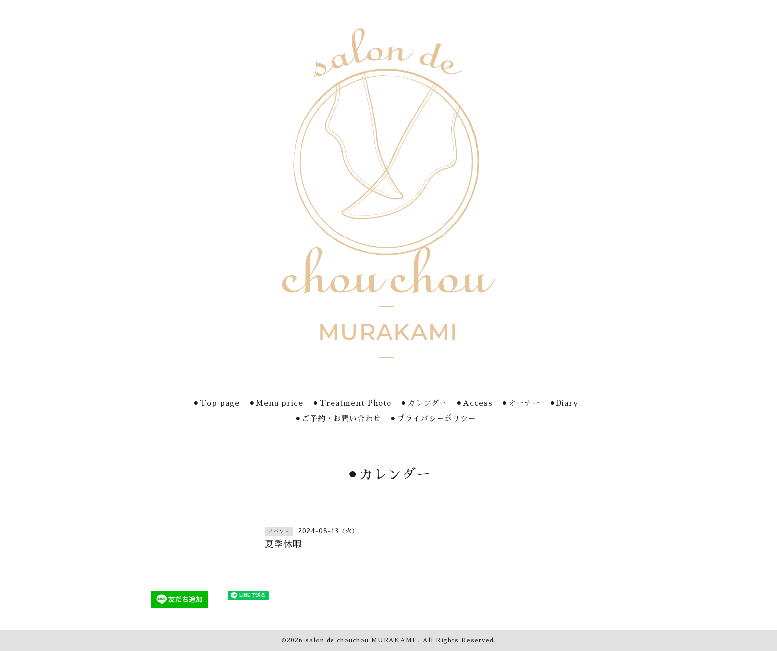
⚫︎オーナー (520, 403)
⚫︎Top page (216, 403)
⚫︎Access (474, 403)
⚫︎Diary (563, 403)
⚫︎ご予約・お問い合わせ (338, 418)
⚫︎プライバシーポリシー (433, 418)
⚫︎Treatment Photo (351, 403)
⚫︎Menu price (276, 403)
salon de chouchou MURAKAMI (361, 640)
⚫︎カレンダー (423, 403)
